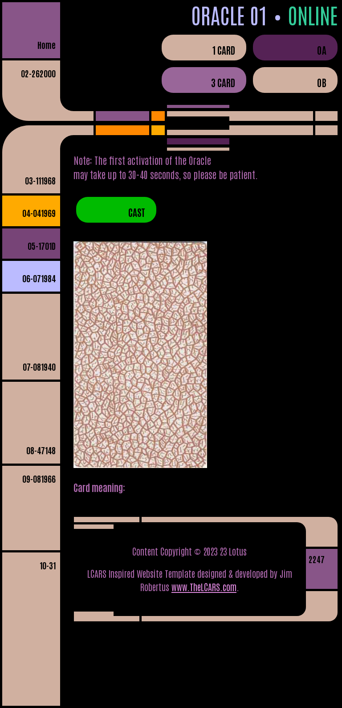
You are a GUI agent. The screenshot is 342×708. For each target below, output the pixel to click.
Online (313, 14)
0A (321, 50)
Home (46, 44)
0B (321, 82)
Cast (136, 212)
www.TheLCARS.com (203, 586)
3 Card (223, 82)
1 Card (223, 50)
